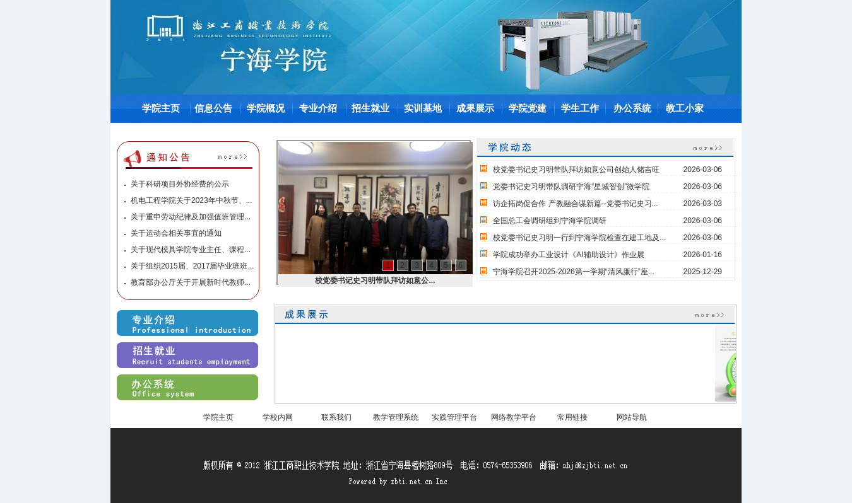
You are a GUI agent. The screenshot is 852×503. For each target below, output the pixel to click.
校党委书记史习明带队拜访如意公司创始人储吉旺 (576, 169)
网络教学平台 (513, 417)
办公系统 (632, 108)
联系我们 (336, 417)
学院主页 (161, 108)
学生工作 (580, 108)
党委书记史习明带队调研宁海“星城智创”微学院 (571, 186)
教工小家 (685, 108)
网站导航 (632, 417)
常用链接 (572, 417)
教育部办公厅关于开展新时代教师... (191, 282)
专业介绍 (318, 108)
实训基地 (423, 108)
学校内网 (278, 417)
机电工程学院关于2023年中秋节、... (191, 200)
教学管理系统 (395, 417)
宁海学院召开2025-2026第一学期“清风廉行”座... (573, 271)
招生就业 (370, 108)
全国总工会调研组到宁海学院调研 (549, 220)
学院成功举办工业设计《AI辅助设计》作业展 (568, 254)
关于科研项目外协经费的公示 (180, 184)
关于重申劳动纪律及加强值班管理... (191, 216)
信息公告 (213, 108)
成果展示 (475, 108)
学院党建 (528, 108)
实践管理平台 (454, 417)
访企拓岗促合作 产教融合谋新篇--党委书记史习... (575, 203)
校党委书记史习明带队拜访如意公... (375, 280)
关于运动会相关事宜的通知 (176, 233)
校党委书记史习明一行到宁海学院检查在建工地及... (579, 237)
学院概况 (266, 108)
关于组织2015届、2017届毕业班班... (192, 266)
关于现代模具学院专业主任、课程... (191, 249)
